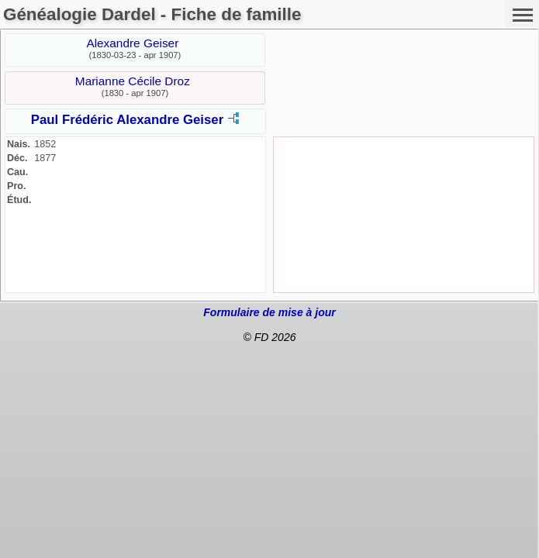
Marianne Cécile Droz (132, 81)
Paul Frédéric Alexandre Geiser (127, 119)
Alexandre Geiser (132, 43)
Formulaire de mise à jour (269, 312)
